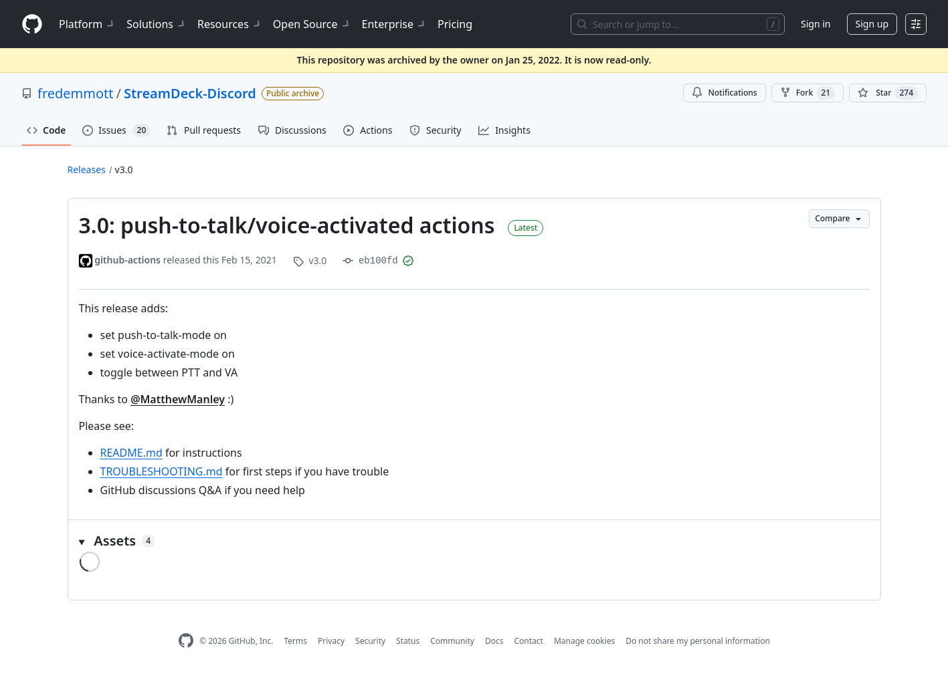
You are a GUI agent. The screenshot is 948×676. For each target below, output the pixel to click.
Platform (87, 24)
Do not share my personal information (698, 641)
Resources (229, 24)
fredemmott (75, 93)
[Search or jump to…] (677, 24)
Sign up (872, 23)
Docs (494, 641)
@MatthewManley (177, 399)
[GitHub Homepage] (186, 641)
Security (370, 641)
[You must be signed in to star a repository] (888, 93)
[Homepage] (32, 24)
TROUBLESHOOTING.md (161, 471)
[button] (474, 541)
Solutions (156, 24)
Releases (87, 169)
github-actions (127, 259)
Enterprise (394, 24)
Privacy (331, 641)
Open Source (312, 24)
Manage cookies (584, 641)
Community (452, 641)
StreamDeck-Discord (190, 93)
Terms (295, 641)
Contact (528, 641)
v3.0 (124, 169)
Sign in (815, 23)
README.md (131, 452)
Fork (807, 93)
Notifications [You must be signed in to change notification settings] (724, 92)
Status (407, 641)
